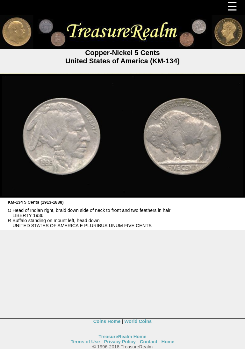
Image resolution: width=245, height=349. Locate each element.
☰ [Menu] (232, 6)
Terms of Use (85, 341)
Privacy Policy (120, 341)
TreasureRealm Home (123, 336)
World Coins (138, 321)
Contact (148, 341)
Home (168, 341)
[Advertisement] (122, 274)
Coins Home (107, 321)
